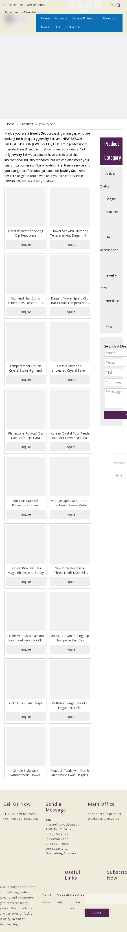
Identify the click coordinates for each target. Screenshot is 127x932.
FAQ (60, 902)
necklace (18, 919)
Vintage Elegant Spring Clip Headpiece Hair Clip (69, 638)
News (46, 902)
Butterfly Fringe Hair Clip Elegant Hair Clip (69, 705)
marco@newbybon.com (31, 12)
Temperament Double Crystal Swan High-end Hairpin (25, 368)
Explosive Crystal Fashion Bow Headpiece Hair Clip (25, 638)
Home (46, 895)
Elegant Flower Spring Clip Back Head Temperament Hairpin (69, 300)
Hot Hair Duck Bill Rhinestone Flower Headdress (25, 503)
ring (15, 924)
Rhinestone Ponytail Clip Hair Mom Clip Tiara (25, 435)
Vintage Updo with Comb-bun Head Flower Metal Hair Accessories (69, 503)
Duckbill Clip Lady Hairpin (25, 703)
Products (63, 895)
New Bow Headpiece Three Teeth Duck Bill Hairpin (69, 570)
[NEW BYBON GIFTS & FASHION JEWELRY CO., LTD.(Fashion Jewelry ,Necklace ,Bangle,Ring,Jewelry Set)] (63, 98)
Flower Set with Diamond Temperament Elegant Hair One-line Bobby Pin (69, 233)
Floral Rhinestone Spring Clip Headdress (25, 233)
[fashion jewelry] (112, 5)
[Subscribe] (97, 913)
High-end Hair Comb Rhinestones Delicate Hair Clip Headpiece (25, 300)
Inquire (26, 244)
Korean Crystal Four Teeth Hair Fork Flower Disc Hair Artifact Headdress (69, 435)
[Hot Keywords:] (118, 5)
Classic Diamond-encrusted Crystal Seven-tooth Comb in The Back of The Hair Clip (70, 368)
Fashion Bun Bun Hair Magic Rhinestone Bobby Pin (25, 570)
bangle (5, 924)
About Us (77, 895)
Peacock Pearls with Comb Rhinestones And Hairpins (69, 772)
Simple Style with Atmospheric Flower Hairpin (25, 772)
